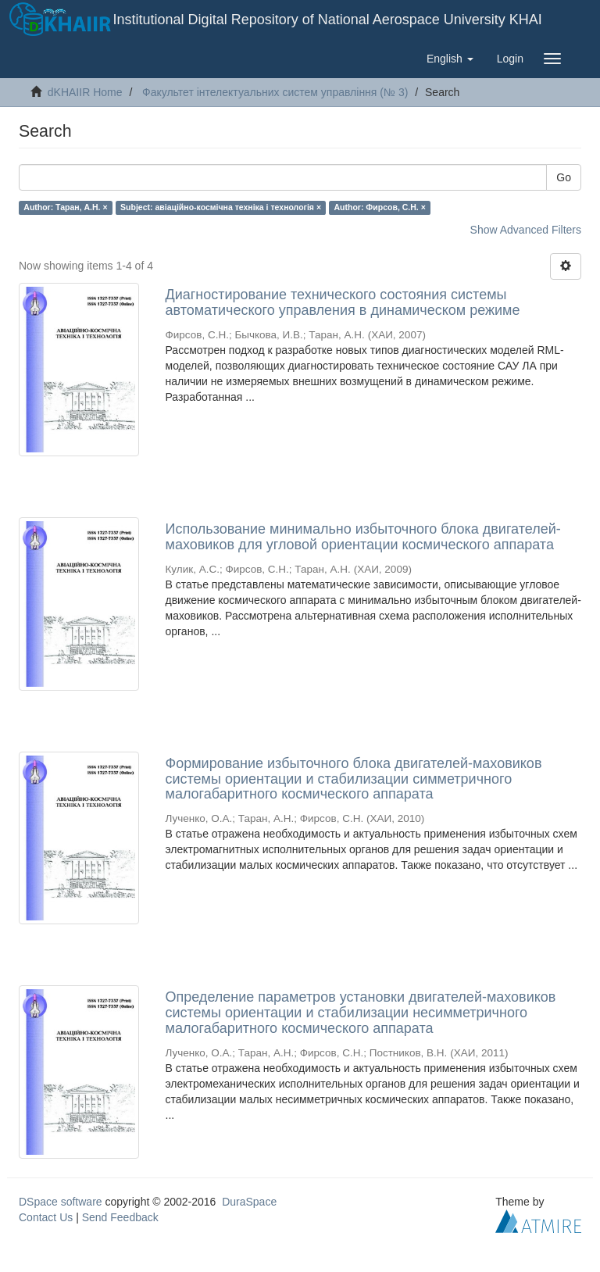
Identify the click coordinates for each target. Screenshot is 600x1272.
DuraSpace (249, 1201)
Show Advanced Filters (525, 229)
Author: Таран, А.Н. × (65, 207)
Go (563, 177)
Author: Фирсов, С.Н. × (380, 207)
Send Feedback (120, 1217)
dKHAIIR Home (85, 92)
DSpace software (60, 1201)
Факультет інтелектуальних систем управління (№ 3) (275, 92)
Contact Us (46, 1217)
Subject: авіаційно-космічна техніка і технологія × (220, 207)
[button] (450, 58)
